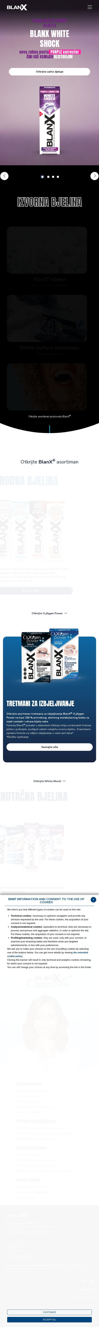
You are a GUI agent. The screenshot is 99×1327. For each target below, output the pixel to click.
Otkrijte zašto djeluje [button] (49, 71)
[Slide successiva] (94, 176)
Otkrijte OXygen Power (49, 613)
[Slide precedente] (4, 176)
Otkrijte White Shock (49, 781)
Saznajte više (49, 747)
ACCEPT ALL (49, 1319)
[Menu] (90, 7)
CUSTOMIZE (49, 1312)
